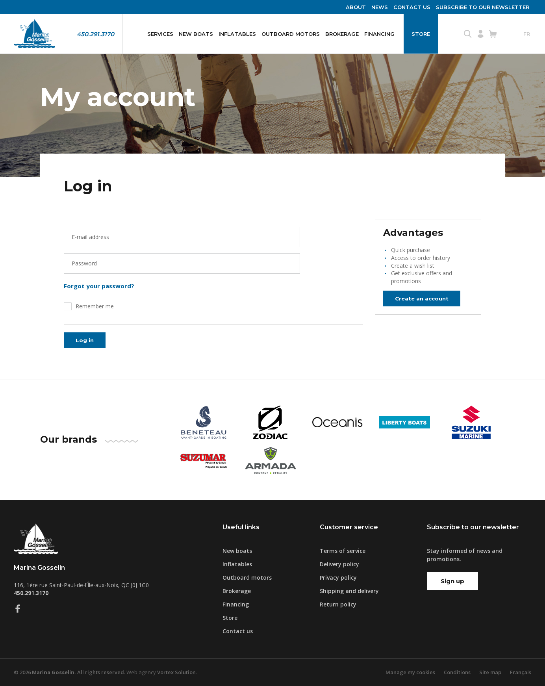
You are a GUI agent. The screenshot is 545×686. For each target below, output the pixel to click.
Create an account (424, 298)
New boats (196, 34)
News (379, 7)
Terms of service (342, 550)
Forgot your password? (99, 286)
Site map (490, 672)
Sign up (452, 581)
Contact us (411, 7)
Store (421, 34)
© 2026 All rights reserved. (69, 672)
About (356, 7)
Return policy (338, 604)
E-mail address (90, 237)
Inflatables (237, 34)
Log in (85, 340)
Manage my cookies (410, 672)
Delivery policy (339, 564)
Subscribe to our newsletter (482, 7)
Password (84, 263)
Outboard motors (290, 34)
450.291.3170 (95, 34)
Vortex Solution (176, 672)
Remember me (95, 306)
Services (160, 34)
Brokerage (342, 34)
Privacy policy (338, 577)
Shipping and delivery (349, 591)
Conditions (457, 672)
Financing (379, 34)
